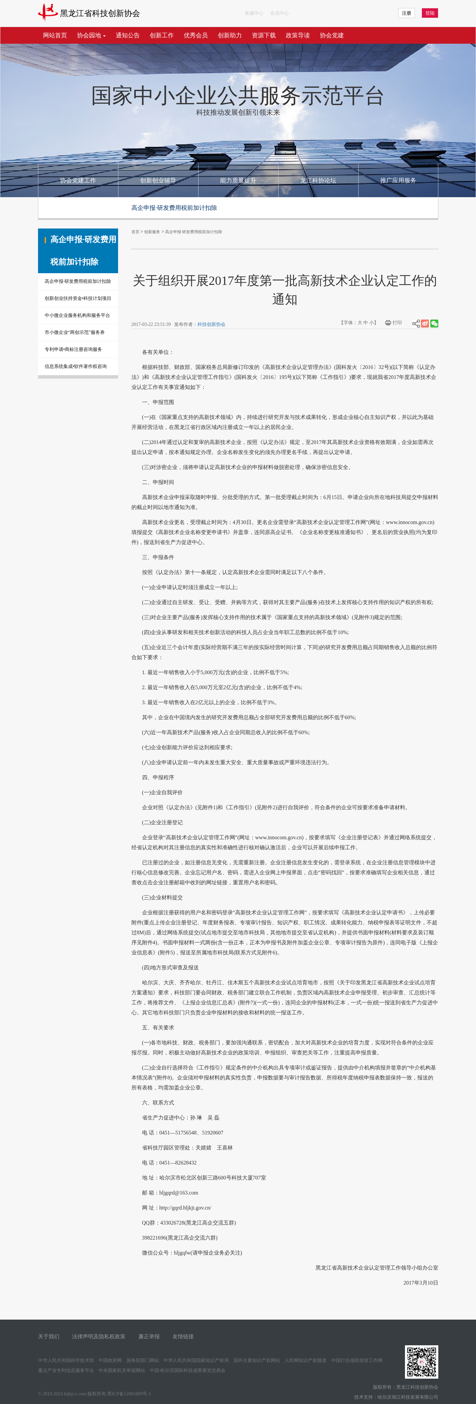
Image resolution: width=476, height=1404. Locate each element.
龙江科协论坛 (318, 180)
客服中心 (254, 13)
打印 (397, 322)
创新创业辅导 (158, 180)
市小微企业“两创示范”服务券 (75, 332)
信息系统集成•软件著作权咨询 (76, 366)
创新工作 (162, 35)
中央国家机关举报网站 (121, 1370)
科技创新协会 (211, 324)
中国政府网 (110, 1360)
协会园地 (91, 35)
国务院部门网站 (142, 1360)
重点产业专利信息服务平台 (66, 1370)
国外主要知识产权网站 (256, 1360)
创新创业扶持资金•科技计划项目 (78, 298)
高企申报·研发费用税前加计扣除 (78, 281)
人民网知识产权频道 (306, 1360)
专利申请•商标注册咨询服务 (73, 349)
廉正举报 (149, 1336)
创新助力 (230, 35)
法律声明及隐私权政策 (98, 1336)
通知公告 (128, 35)
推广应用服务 (398, 180)
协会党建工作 (78, 180)
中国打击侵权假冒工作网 (357, 1360)
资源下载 (264, 35)
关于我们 (48, 1336)
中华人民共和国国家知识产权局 (196, 1360)
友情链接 (183, 1336)
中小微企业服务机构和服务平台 (77, 315)
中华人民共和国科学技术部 (66, 1360)
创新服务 (152, 231)
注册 (406, 13)
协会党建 (332, 35)
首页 (135, 231)
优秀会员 (196, 35)
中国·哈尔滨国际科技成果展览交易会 (188, 1370)
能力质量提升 (238, 180)
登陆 (430, 13)
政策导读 (298, 35)
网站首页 (55, 35)
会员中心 (279, 13)
